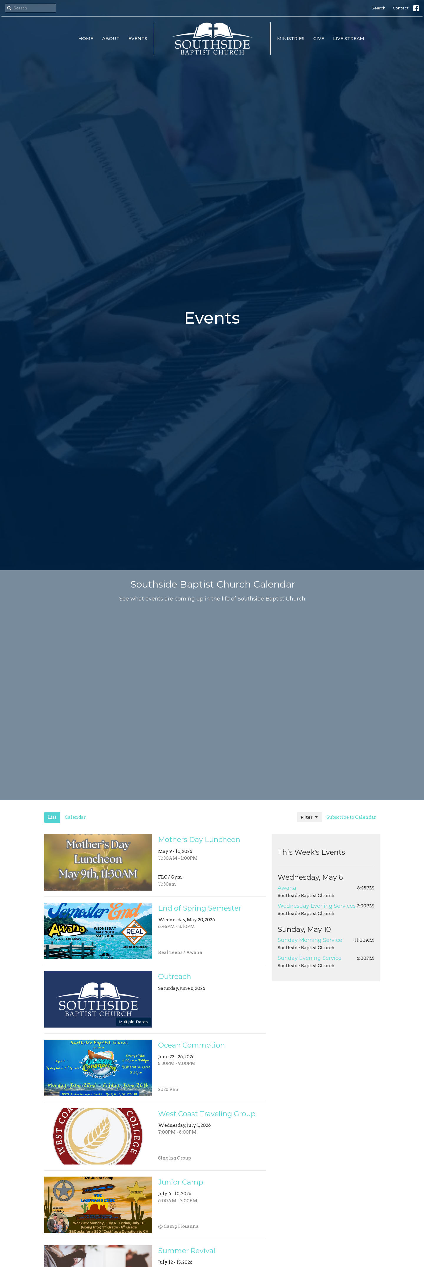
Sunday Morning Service (310, 940)
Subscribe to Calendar (351, 817)
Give (318, 38)
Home (85, 38)
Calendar (75, 817)
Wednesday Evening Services (317, 906)
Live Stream (348, 38)
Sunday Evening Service (310, 958)
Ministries (290, 38)
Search (378, 8)
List (52, 817)
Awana (287, 888)
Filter (310, 817)
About (111, 38)
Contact (401, 8)
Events (137, 38)
